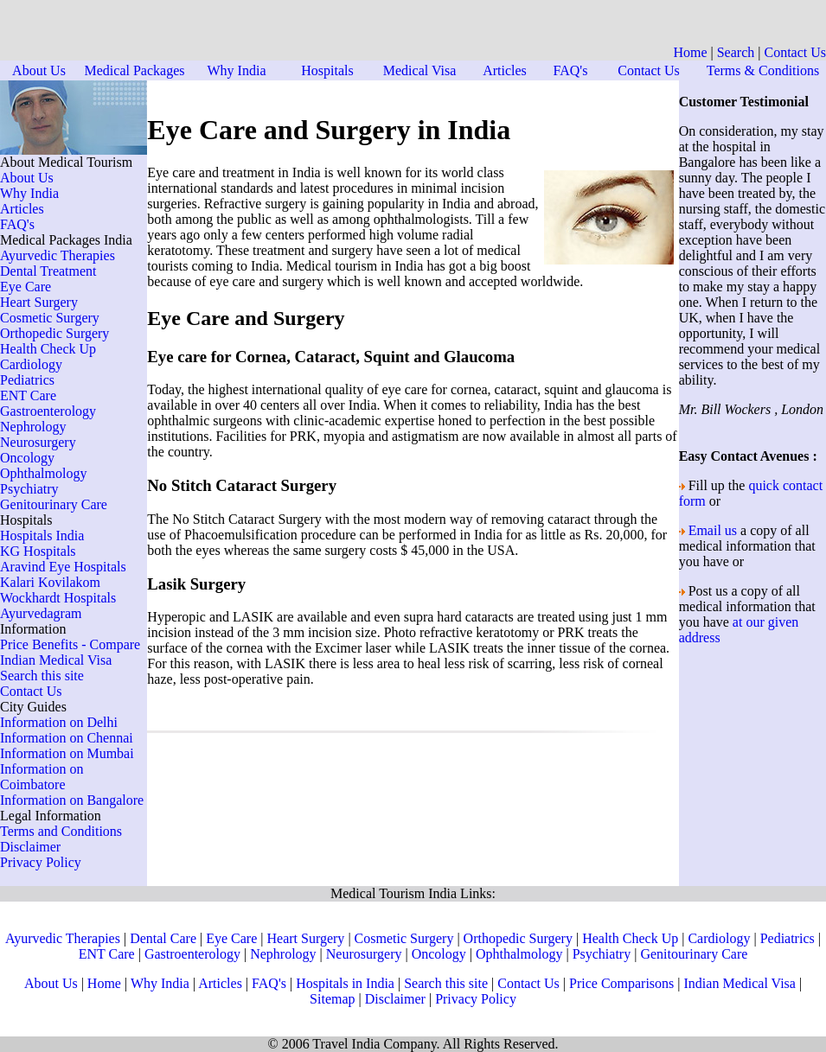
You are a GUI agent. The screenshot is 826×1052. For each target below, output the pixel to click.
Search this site (42, 675)
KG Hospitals (38, 551)
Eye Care (25, 286)
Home (690, 52)
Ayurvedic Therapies (57, 255)
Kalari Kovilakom (50, 582)
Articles (505, 70)
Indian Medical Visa (56, 660)
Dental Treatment (48, 271)
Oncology (27, 457)
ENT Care (28, 395)
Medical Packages (135, 70)
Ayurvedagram (41, 613)
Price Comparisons (621, 983)
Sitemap (332, 998)
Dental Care (163, 938)
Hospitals (327, 70)
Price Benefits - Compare (70, 644)
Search (736, 52)
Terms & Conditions (763, 70)
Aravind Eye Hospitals (63, 566)
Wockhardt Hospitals (58, 597)
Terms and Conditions (61, 831)
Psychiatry (29, 488)
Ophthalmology (43, 473)
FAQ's (571, 70)
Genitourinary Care (53, 504)
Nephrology (33, 426)
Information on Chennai (66, 737)
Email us (712, 530)
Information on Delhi (59, 722)
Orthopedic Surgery (54, 333)
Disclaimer (30, 846)
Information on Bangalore (72, 800)
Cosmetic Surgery (49, 317)
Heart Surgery (39, 302)
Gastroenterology (48, 411)
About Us (39, 70)
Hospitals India (42, 535)
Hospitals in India (345, 983)
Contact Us (795, 52)
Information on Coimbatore (41, 777)
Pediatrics (27, 380)
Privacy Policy (40, 862)
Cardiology (31, 364)
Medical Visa (420, 70)
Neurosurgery (38, 442)
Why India (237, 70)
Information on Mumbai (67, 753)
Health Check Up (48, 348)
